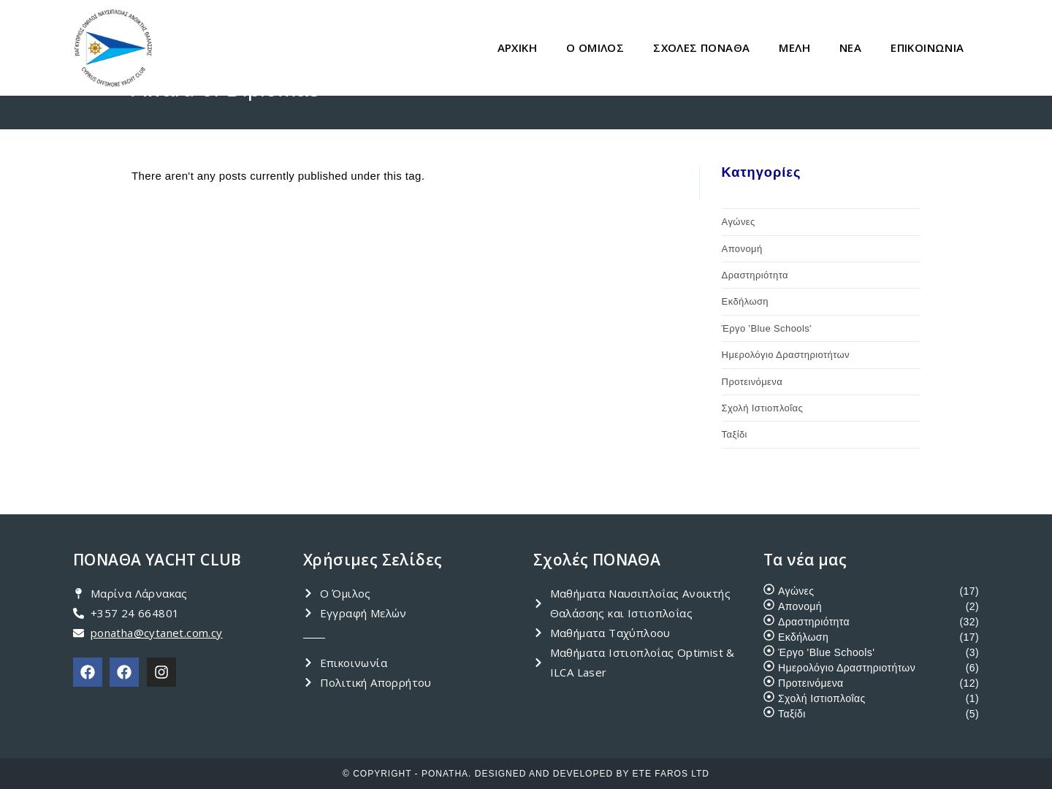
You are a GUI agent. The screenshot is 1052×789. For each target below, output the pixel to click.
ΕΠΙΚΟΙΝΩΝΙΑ (927, 47)
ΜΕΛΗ (794, 47)
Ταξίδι (734, 434)
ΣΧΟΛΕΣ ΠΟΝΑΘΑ (701, 47)
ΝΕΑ (850, 47)
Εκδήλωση (745, 301)
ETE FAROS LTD (671, 774)
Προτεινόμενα (752, 381)
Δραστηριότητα (755, 275)
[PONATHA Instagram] (161, 672)
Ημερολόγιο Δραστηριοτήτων (786, 354)
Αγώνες (738, 221)
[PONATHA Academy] (124, 672)
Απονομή (742, 248)
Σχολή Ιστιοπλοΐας (763, 408)
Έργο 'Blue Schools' (767, 328)
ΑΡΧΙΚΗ (517, 47)
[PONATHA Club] (87, 672)
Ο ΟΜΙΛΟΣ (595, 47)
